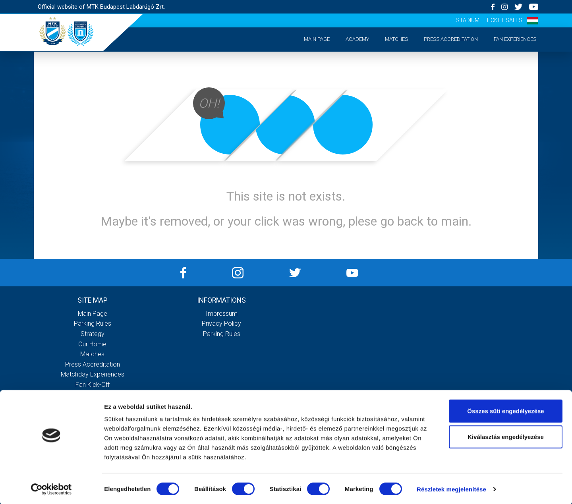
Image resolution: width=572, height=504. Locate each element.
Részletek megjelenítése (451, 488)
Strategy (92, 334)
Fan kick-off (92, 384)
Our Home (92, 344)
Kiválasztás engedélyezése (506, 436)
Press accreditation (451, 39)
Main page (317, 39)
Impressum (222, 313)
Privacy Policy (221, 323)
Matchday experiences (92, 374)
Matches (396, 39)
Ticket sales (504, 20)
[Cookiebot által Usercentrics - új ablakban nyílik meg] (51, 488)
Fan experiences (515, 39)
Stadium (467, 20)
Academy (357, 39)
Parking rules (92, 323)
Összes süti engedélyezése (505, 410)
